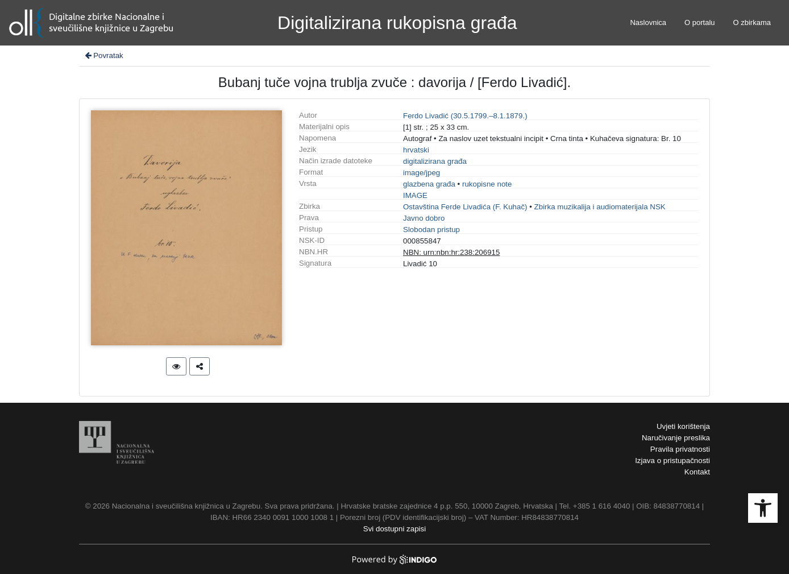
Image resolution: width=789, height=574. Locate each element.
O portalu (699, 22)
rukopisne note (487, 184)
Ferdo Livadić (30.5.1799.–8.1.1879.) (465, 116)
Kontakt (697, 472)
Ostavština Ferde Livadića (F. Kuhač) (465, 207)
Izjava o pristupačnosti (672, 460)
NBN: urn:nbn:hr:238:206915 (451, 252)
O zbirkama (752, 22)
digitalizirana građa (435, 161)
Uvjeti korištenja (683, 426)
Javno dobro (424, 218)
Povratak (103, 55)
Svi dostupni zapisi (394, 529)
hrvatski (416, 150)
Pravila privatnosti (680, 449)
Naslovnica (648, 22)
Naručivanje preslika (676, 437)
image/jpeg (421, 172)
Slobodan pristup (431, 229)
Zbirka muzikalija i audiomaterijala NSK (600, 207)
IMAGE (415, 195)
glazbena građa (429, 184)
